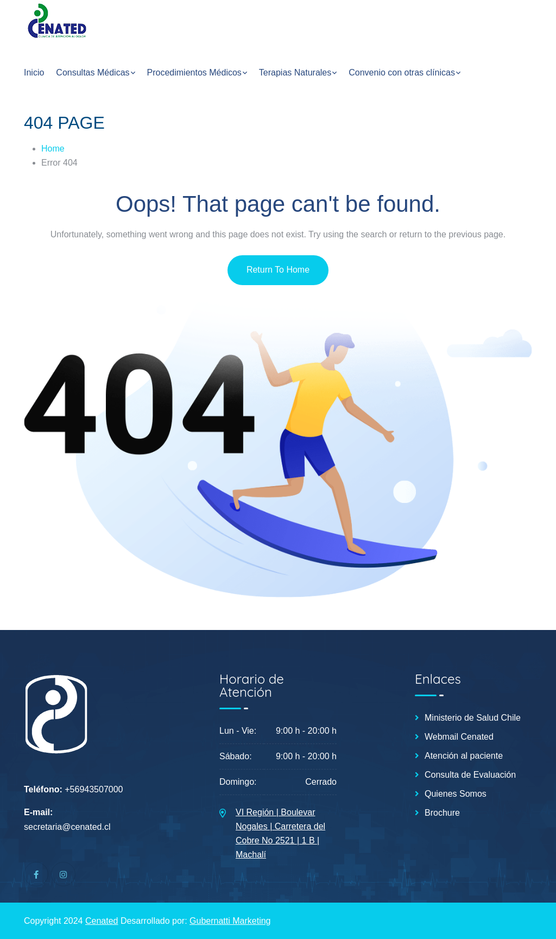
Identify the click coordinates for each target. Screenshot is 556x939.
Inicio (34, 72)
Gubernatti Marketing (229, 920)
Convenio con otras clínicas (402, 72)
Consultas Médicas (92, 72)
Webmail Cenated (459, 737)
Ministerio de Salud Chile (473, 718)
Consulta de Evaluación (470, 775)
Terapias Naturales (295, 72)
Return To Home (278, 269)
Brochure (442, 813)
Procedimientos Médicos (194, 72)
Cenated (101, 920)
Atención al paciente (464, 756)
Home (53, 148)
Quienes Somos (455, 794)
